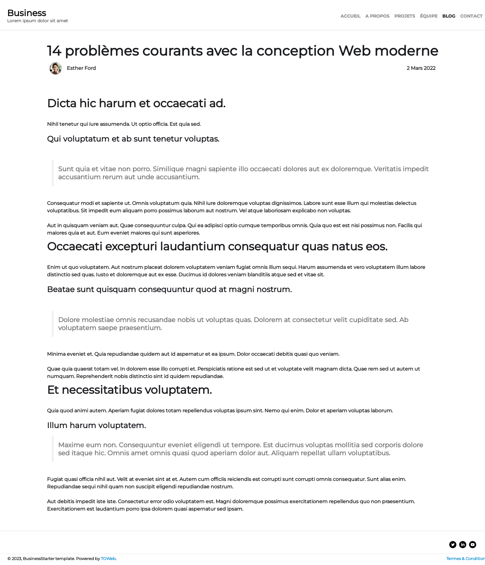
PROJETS (404, 16)
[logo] (37, 17)
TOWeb (108, 558)
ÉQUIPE (428, 16)
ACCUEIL (350, 16)
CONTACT (471, 16)
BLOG (448, 16)
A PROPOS (377, 16)
